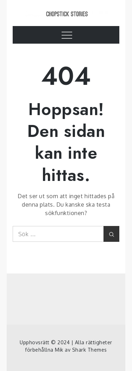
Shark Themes (89, 350)
